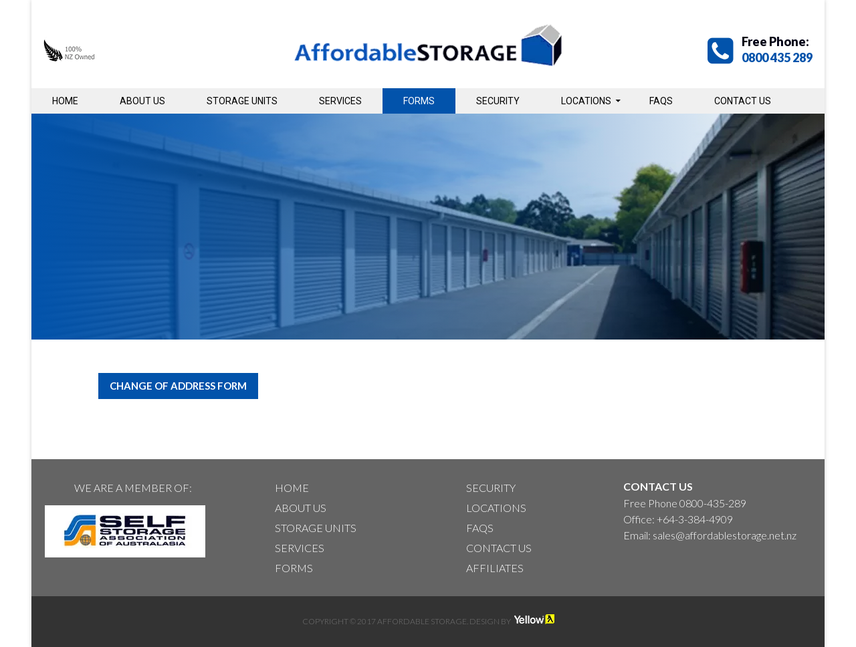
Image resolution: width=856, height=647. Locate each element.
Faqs (661, 101)
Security (498, 101)
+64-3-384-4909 (695, 519)
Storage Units (242, 101)
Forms (419, 101)
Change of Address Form (178, 386)
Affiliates (495, 567)
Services (340, 101)
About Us (142, 101)
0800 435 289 (777, 57)
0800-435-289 (712, 503)
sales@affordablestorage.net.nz (724, 535)
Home (65, 101)
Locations (586, 101)
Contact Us (742, 101)
